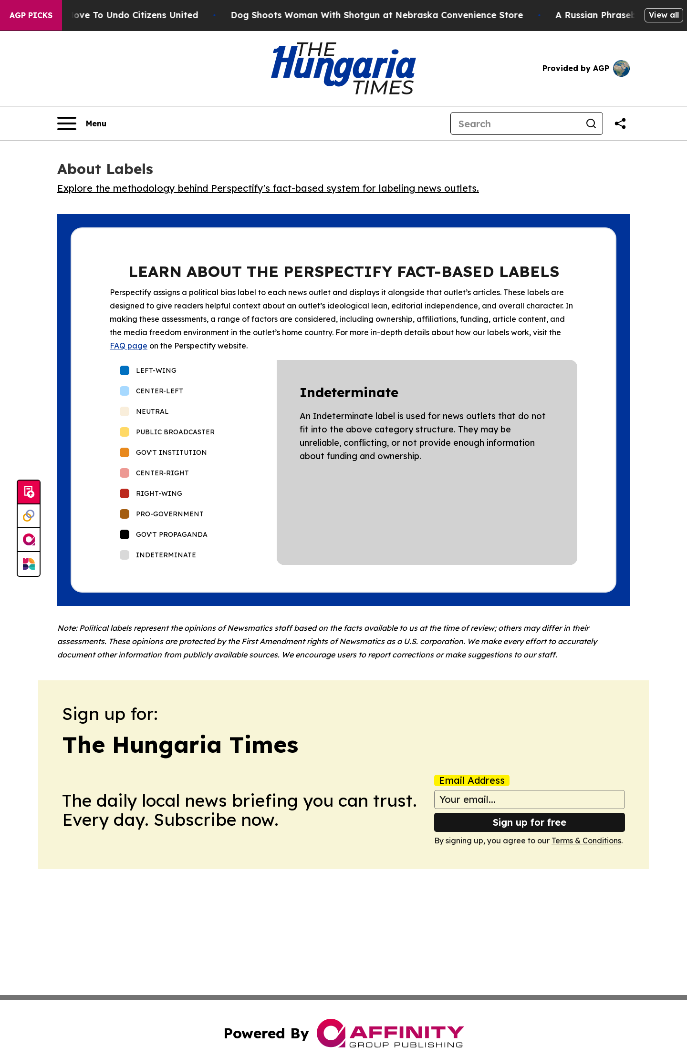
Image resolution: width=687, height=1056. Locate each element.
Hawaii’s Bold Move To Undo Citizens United (114, 15)
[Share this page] (620, 123)
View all (664, 15)
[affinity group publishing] (29, 540)
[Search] (515, 123)
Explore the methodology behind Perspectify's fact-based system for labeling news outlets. (268, 188)
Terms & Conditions (586, 840)
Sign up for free (529, 822)
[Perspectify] (29, 516)
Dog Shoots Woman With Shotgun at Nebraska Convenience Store (390, 15)
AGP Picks (31, 15)
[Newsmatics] (29, 564)
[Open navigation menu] (81, 123)
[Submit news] (29, 492)
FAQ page (128, 345)
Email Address (472, 780)
